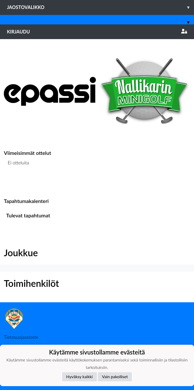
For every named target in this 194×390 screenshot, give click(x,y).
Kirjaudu (97, 31)
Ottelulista (16, 182)
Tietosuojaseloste (21, 337)
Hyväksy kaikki (79, 376)
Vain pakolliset (115, 376)
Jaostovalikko (100, 7)
